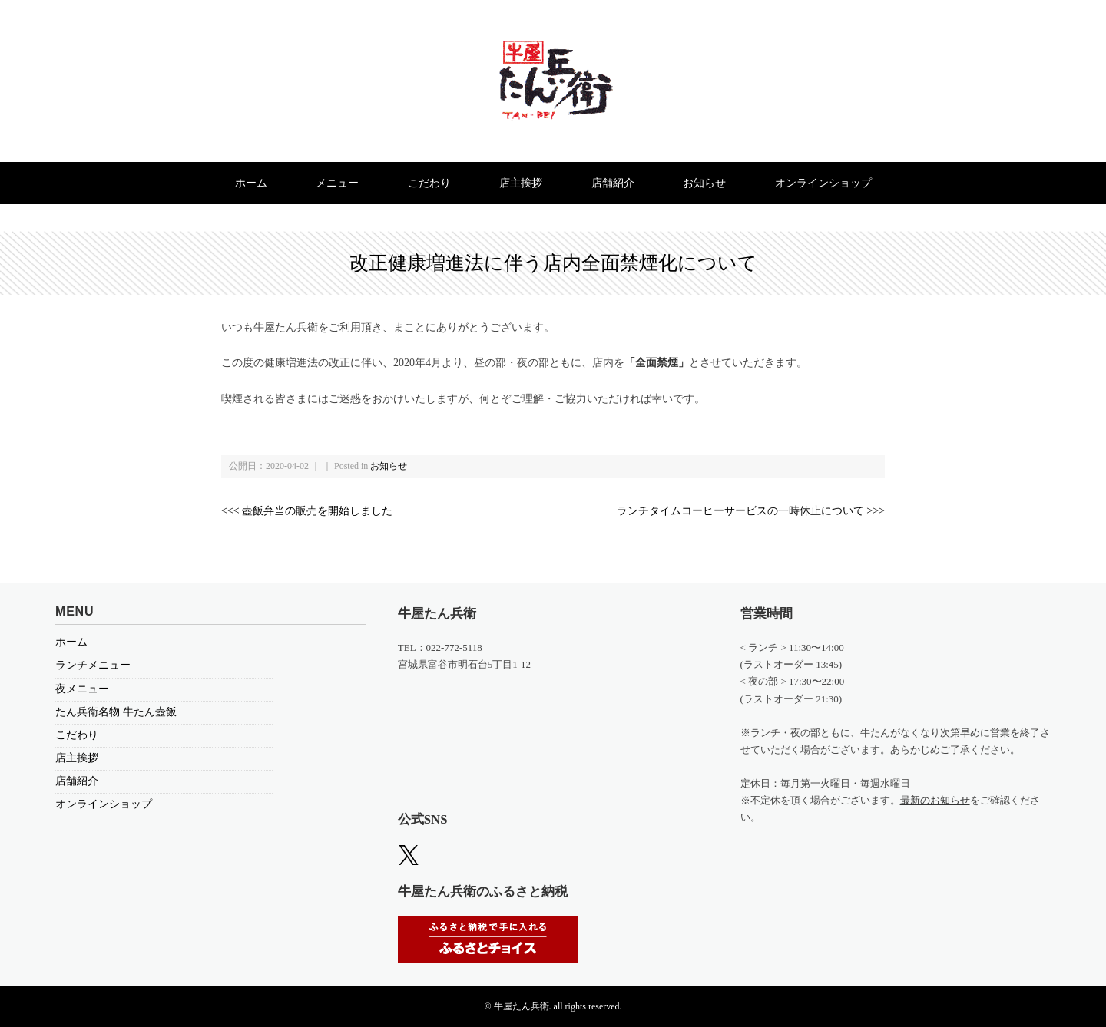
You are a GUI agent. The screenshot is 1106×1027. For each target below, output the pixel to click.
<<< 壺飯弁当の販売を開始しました (306, 511)
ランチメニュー (93, 665)
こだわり (429, 183)
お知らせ (704, 183)
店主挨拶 (520, 183)
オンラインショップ (823, 183)
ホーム (251, 183)
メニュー (337, 183)
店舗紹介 (612, 183)
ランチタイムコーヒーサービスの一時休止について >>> (751, 511)
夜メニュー (82, 689)
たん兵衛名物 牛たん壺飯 (116, 712)
